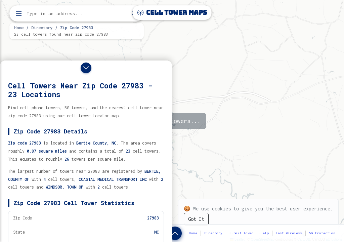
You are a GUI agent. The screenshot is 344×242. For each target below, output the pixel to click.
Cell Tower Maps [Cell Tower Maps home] (172, 12)
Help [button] (265, 233)
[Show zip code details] (175, 233)
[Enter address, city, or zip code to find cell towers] (77, 13)
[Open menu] (19, 13)
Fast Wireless (289, 233)
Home (19, 27)
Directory (41, 27)
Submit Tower (241, 233)
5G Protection (322, 233)
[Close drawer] (86, 68)
